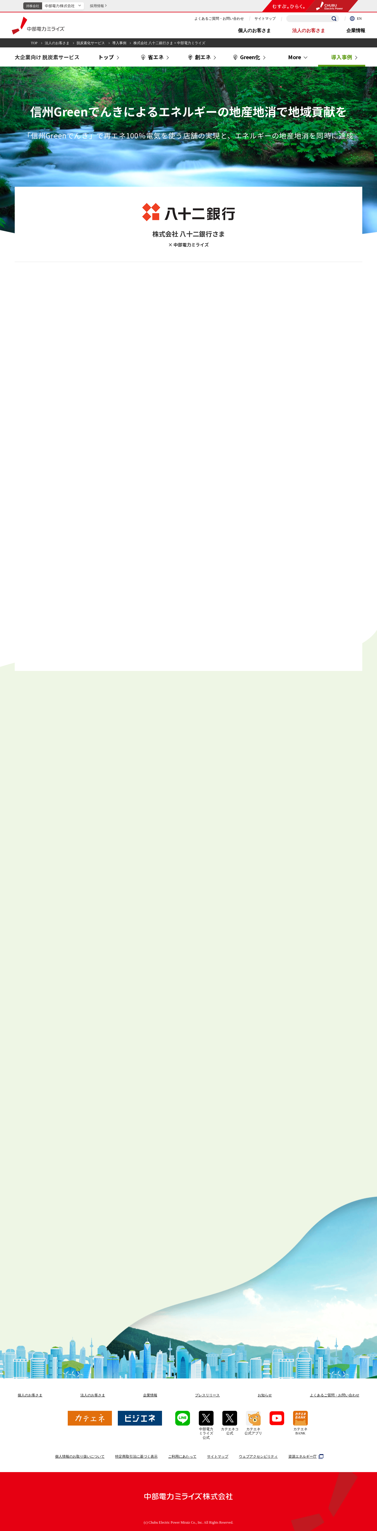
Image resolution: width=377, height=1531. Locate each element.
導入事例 (119, 43)
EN (356, 18)
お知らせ (265, 1395)
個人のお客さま (254, 30)
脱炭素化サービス (91, 43)
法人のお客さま (308, 30)
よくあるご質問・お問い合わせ (219, 18)
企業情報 (355, 30)
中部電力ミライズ (38, 25)
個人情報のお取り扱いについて (80, 1456)
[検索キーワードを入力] (312, 18)
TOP (34, 43)
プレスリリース (207, 1395)
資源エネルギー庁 (305, 1456)
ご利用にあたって (182, 1456)
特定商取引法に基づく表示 (136, 1456)
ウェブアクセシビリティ (258, 1456)
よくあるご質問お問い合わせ (334, 1395)
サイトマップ (265, 18)
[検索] (334, 18)
